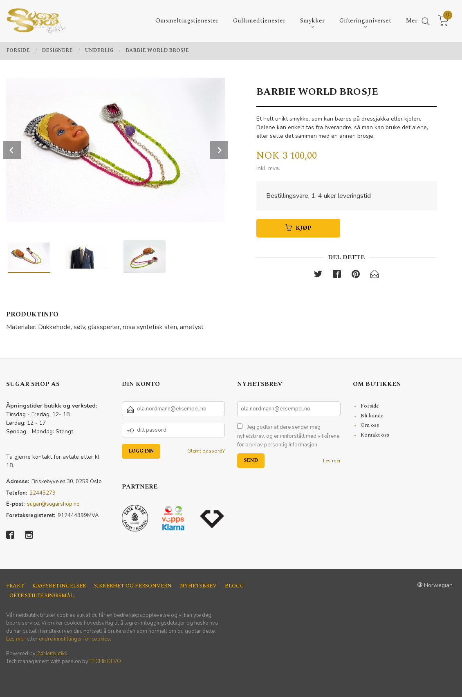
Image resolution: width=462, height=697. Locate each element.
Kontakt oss (375, 435)
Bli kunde (372, 416)
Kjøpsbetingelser (59, 586)
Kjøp (298, 228)
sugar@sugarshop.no (53, 504)
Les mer (332, 460)
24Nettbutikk (52, 653)
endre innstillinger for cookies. (75, 639)
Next (219, 150)
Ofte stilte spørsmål (41, 596)
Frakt (15, 586)
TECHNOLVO (105, 661)
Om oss (370, 425)
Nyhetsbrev (198, 586)
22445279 (42, 493)
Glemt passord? (206, 451)
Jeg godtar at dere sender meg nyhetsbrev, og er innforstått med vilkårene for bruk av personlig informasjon (288, 436)
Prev (12, 150)
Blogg (234, 586)
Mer (411, 20)
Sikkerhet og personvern (133, 586)
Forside (370, 406)
